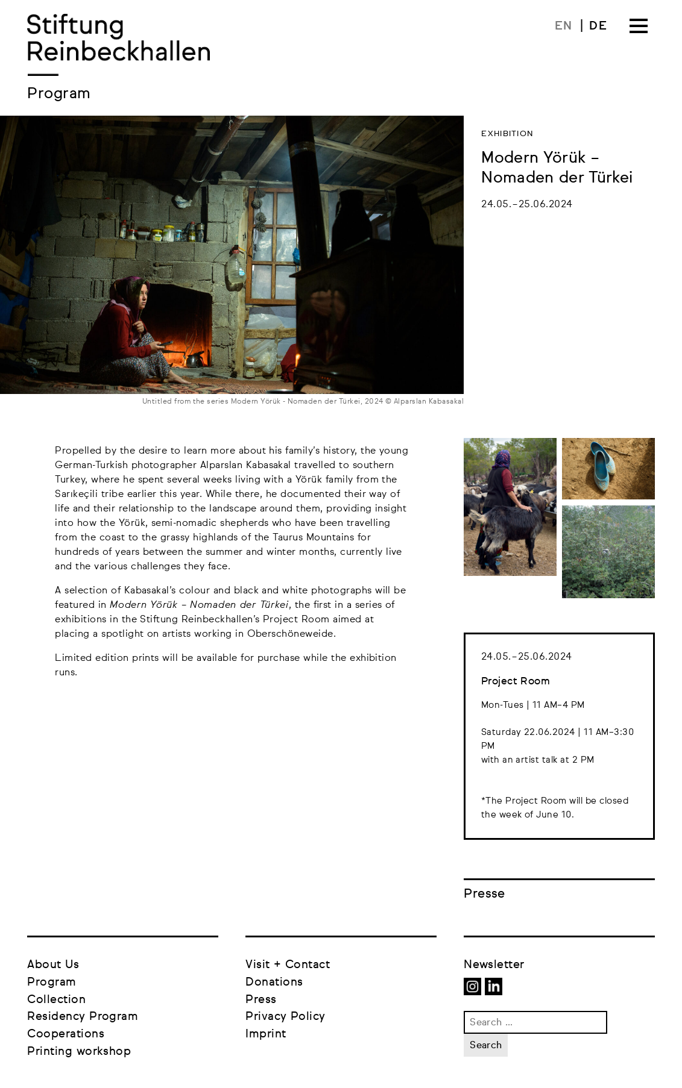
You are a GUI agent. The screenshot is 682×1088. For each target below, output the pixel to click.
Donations (274, 982)
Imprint (265, 1034)
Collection (56, 999)
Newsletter (494, 965)
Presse (484, 894)
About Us (53, 965)
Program (51, 982)
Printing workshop (79, 1051)
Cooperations (65, 1034)
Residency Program (82, 1016)
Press (260, 999)
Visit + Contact (287, 965)
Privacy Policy (285, 1016)
